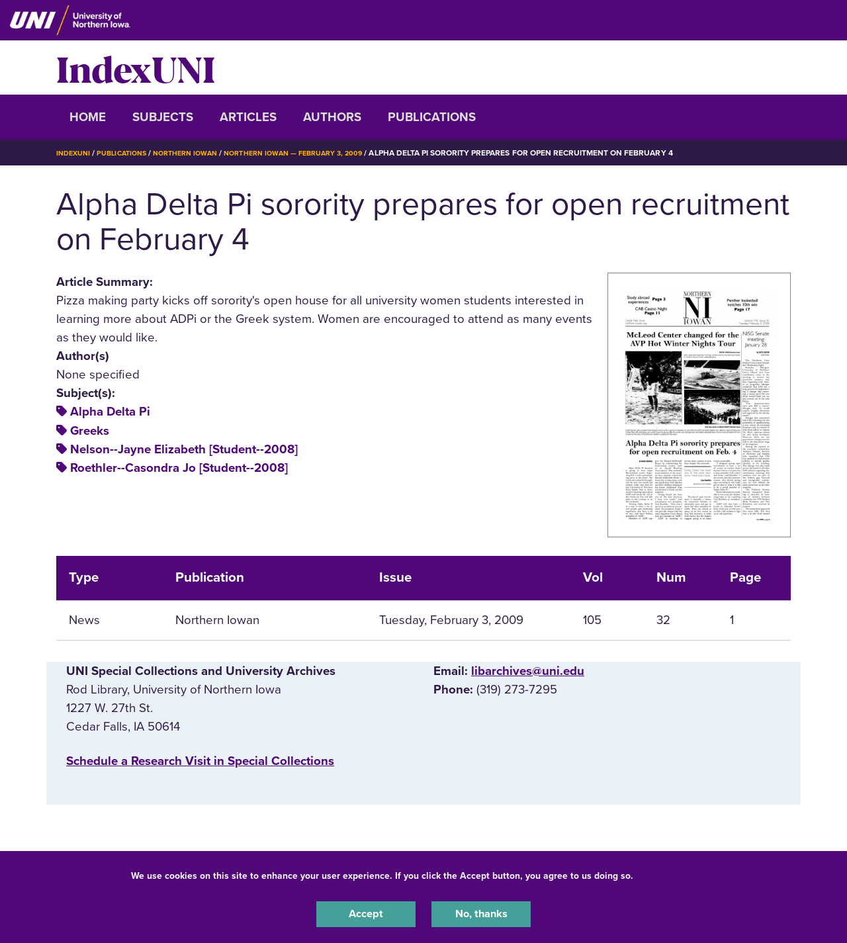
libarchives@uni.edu (527, 671)
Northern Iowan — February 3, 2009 (318, 152)
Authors (332, 117)
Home (87, 117)
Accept (366, 912)
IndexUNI (135, 67)
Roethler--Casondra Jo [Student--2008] (179, 468)
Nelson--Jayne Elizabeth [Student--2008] (184, 449)
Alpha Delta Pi (110, 411)
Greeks (89, 431)
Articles (248, 117)
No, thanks (481, 912)
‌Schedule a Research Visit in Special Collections (200, 761)
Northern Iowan (198, 152)
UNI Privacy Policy (678, 872)
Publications (432, 117)
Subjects (162, 117)
